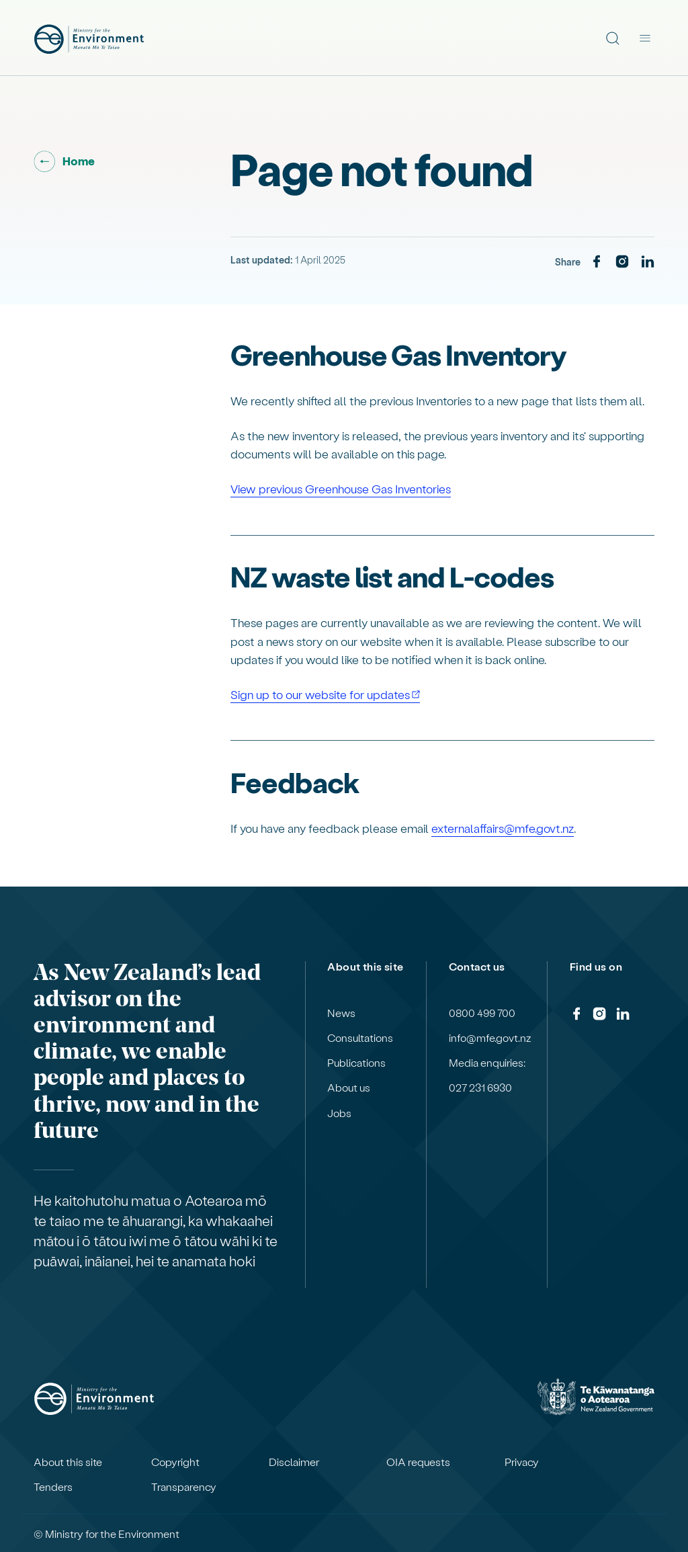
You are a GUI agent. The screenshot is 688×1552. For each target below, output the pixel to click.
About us (348, 1087)
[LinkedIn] (647, 262)
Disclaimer (294, 1462)
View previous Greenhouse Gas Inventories (340, 488)
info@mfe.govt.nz (490, 1037)
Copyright (175, 1462)
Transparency (183, 1486)
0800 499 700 (482, 1013)
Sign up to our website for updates (320, 694)
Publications (356, 1062)
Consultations (360, 1037)
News (341, 1013)
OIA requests (418, 1462)
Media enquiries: (487, 1062)
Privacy (522, 1462)
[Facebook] (596, 262)
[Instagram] (622, 262)
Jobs (339, 1113)
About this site (68, 1462)
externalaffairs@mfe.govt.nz (502, 828)
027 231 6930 (480, 1087)
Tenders (53, 1486)
